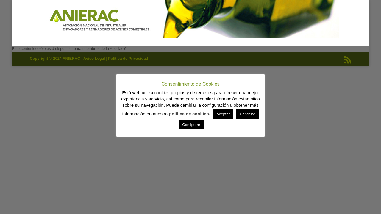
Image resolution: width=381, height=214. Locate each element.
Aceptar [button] (223, 114)
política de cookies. (189, 113)
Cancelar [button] (247, 114)
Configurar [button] (191, 124)
